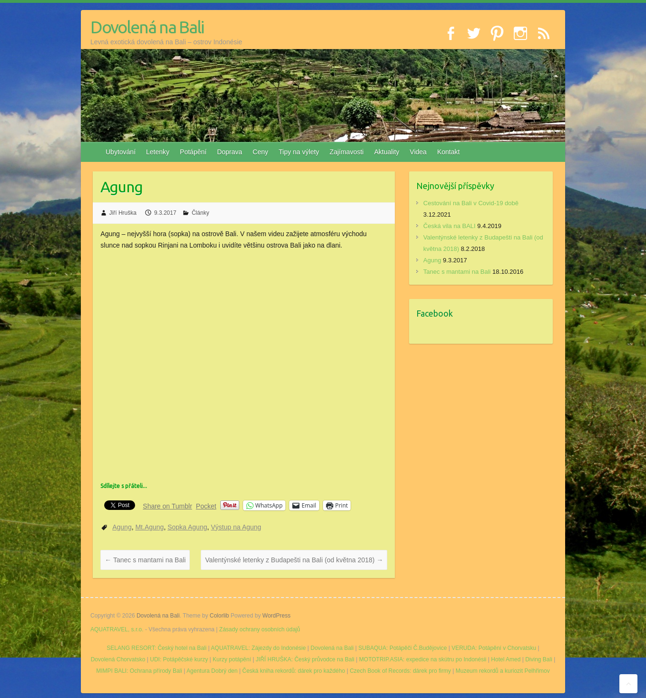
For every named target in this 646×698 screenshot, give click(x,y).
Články (200, 212)
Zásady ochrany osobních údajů (259, 629)
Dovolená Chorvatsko (118, 659)
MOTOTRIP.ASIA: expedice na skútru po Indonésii (423, 659)
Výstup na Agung (236, 527)
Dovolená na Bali (147, 27)
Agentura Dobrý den (211, 671)
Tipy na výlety (299, 152)
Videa (418, 152)
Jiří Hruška (123, 212)
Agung (121, 527)
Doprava (229, 152)
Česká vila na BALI (449, 225)
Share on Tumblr (167, 505)
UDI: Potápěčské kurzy (179, 659)
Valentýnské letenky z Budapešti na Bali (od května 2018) (294, 560)
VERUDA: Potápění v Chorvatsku (493, 648)
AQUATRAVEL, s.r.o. (117, 629)
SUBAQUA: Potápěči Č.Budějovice (402, 648)
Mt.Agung (149, 527)
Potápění (193, 152)
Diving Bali (538, 659)
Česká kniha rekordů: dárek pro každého (293, 671)
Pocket (206, 506)
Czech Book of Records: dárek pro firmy (400, 671)
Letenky (157, 152)
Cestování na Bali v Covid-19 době (471, 203)
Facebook (434, 313)
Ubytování (121, 152)
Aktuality (386, 152)
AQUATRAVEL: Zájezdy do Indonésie (258, 648)
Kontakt (448, 152)
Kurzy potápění (232, 659)
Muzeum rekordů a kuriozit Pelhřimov (503, 671)
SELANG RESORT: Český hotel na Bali (156, 648)
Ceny (260, 152)
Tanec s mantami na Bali (145, 560)
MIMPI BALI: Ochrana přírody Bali (139, 671)
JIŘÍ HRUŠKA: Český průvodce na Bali (305, 659)
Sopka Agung (187, 527)
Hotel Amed (505, 659)
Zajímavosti (347, 152)
